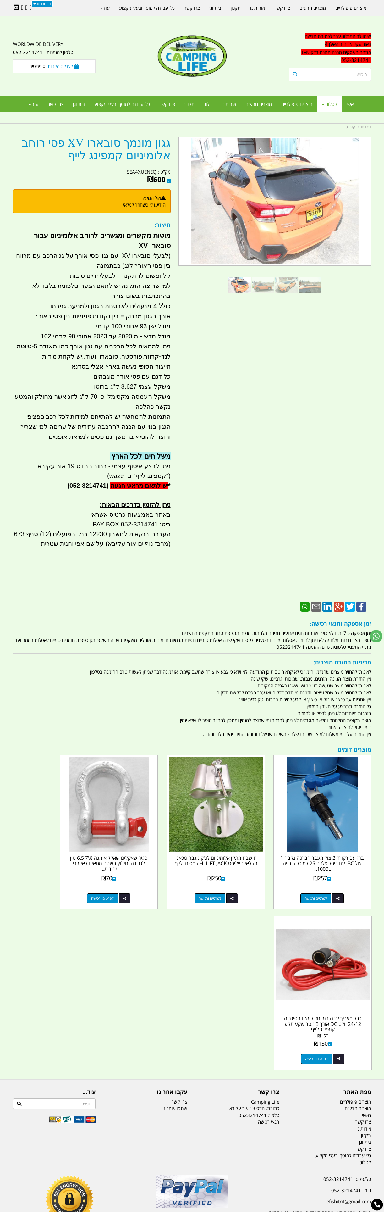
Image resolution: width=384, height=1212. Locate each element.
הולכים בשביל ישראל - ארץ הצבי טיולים (192, 1049)
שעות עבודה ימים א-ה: (330, 1056)
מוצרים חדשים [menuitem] (258, 104)
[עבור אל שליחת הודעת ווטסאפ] (376, 636)
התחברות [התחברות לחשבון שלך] (42, 3)
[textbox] (314, 1082)
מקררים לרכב (117, 1176)
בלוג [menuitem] (208, 104)
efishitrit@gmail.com (348, 1025)
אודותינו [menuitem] (228, 104)
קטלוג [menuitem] (329, 104)
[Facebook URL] (31, 8)
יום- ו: (316, 1087)
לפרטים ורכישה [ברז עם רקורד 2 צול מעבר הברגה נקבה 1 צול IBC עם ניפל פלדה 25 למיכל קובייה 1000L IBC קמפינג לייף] (323, 883)
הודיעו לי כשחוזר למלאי (144, 205)
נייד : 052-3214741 (351, 1014)
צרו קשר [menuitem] (167, 104)
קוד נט (183, 1207)
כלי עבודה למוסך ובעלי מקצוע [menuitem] (122, 104)
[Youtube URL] (22, 8)
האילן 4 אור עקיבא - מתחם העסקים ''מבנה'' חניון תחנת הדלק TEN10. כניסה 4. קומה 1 (320, 1040)
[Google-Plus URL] (26, 8)
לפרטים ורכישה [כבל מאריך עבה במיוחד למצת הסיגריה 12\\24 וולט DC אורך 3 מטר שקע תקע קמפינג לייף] (47, 883)
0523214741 (253, 939)
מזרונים (94, 1176)
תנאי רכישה (268, 946)
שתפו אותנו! (175, 932)
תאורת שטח (144, 1176)
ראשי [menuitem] (351, 104)
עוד (33, 104)
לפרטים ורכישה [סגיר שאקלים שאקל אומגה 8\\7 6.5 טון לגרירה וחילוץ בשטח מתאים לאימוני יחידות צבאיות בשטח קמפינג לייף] (140, 883)
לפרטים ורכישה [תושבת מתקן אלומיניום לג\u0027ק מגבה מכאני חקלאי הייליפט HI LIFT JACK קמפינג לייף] (231, 883)
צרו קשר (179, 926)
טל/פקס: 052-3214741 (347, 1003)
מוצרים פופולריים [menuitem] (296, 104)
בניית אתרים (170, 1207)
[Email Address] (16, 8)
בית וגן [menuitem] (79, 104)
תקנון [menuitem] (189, 104)
